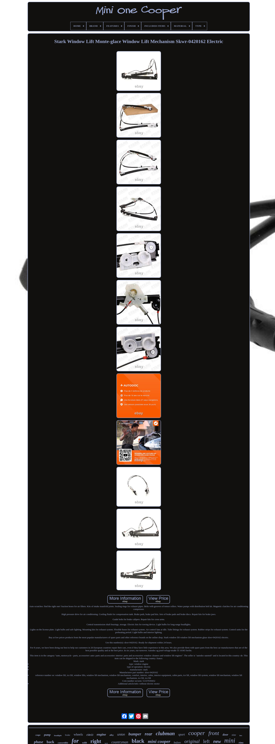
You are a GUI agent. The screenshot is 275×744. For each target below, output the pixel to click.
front (213, 733)
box (240, 735)
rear (148, 734)
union (121, 734)
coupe (38, 735)
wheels (78, 734)
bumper (134, 734)
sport (181, 734)
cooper (196, 733)
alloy (111, 735)
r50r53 (89, 735)
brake (67, 735)
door (225, 734)
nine (234, 735)
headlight (58, 735)
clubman (165, 733)
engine (101, 734)
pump (47, 734)
